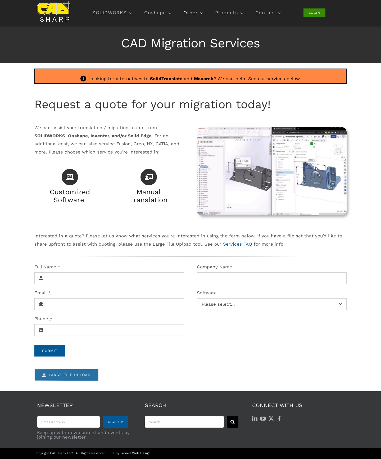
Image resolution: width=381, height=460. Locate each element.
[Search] (232, 422)
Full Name (47, 266)
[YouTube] (263, 418)
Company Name (214, 266)
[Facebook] (279, 418)
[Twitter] (271, 418)
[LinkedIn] (254, 418)
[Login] (314, 12)
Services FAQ (237, 244)
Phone (43, 318)
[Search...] (184, 422)
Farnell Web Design (135, 453)
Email (42, 292)
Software (207, 292)
